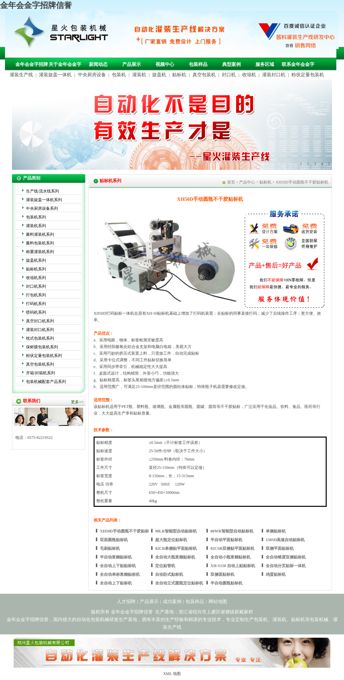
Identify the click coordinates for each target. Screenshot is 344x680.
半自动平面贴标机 (226, 539)
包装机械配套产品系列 (46, 381)
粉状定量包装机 (307, 74)
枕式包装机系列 (40, 338)
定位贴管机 (165, 565)
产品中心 (247, 182)
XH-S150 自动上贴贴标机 (232, 565)
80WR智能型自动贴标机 (231, 531)
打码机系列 (36, 303)
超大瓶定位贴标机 (171, 539)
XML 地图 (172, 673)
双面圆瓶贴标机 (114, 539)
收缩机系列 (36, 277)
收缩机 (249, 74)
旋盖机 (159, 74)
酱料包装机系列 (40, 243)
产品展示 (131, 64)
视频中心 (165, 64)
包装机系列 (36, 217)
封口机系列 (36, 286)
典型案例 (231, 64)
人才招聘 (126, 601)
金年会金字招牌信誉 (36, 5)
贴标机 (179, 74)
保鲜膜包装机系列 (42, 347)
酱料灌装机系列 (40, 234)
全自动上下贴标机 (116, 583)
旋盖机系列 (36, 260)
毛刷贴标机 (110, 548)
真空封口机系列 (40, 321)
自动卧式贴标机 (169, 574)
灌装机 (139, 74)
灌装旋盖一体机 (55, 74)
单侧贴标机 (276, 531)
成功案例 (172, 601)
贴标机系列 (36, 269)
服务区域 (264, 64)
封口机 (229, 74)
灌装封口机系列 (40, 329)
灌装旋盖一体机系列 (44, 199)
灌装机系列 (36, 225)
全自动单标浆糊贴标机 (120, 574)
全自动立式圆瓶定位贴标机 (179, 583)
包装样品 (198, 64)
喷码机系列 (36, 312)
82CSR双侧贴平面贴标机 (232, 548)
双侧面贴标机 (222, 574)
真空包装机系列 (40, 364)
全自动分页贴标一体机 (286, 565)
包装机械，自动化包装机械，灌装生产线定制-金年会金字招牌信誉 (63, 34)
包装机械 (319, 619)
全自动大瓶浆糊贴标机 (175, 557)
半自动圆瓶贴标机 (226, 583)
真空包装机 (204, 74)
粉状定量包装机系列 (44, 355)
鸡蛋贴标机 (276, 574)
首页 (231, 182)
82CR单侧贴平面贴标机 (176, 548)
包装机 (119, 74)
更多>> (77, 402)
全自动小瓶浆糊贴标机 (230, 557)
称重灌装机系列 (40, 251)
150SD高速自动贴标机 (285, 539)
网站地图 (217, 601)
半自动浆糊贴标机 (116, 557)
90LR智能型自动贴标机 (176, 531)
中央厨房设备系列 (42, 208)
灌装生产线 (21, 74)
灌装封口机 (273, 74)
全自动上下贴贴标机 (118, 565)
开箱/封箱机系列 (40, 373)
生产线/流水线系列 (42, 191)
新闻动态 (98, 64)
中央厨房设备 (92, 74)
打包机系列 (36, 295)
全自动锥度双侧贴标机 (286, 557)
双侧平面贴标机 (280, 548)
